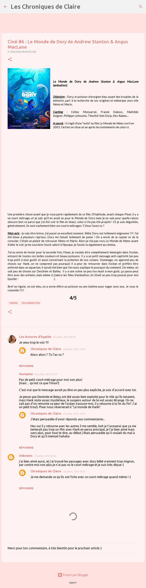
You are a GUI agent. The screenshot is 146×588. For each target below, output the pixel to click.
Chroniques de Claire (45, 349)
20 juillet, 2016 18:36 (74, 413)
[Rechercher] (85, 6)
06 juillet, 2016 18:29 (45, 374)
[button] (10, 59)
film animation (31, 303)
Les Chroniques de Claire (45, 6)
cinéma (13, 303)
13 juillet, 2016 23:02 (45, 455)
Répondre (26, 366)
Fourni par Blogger (73, 575)
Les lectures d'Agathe (35, 336)
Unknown (25, 455)
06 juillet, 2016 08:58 (64, 337)
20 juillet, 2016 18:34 (74, 349)
